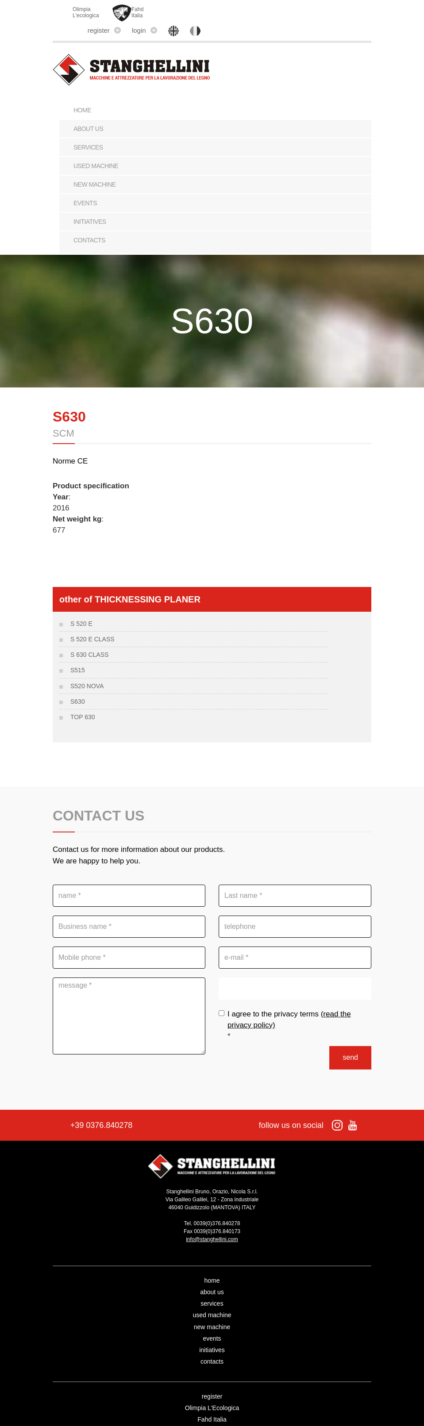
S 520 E (81, 606)
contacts (89, 225)
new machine (94, 169)
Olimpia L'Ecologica (212, 1390)
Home (82, 95)
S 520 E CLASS (92, 621)
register (257, 11)
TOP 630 (82, 700)
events (85, 188)
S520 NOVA (87, 668)
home (212, 1262)
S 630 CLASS (89, 637)
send (350, 1039)
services (88, 132)
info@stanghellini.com (212, 1222)
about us (88, 114)
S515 (77, 653)
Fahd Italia (211, 1401)
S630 (77, 684)
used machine (95, 151)
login (297, 11)
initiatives (89, 207)
